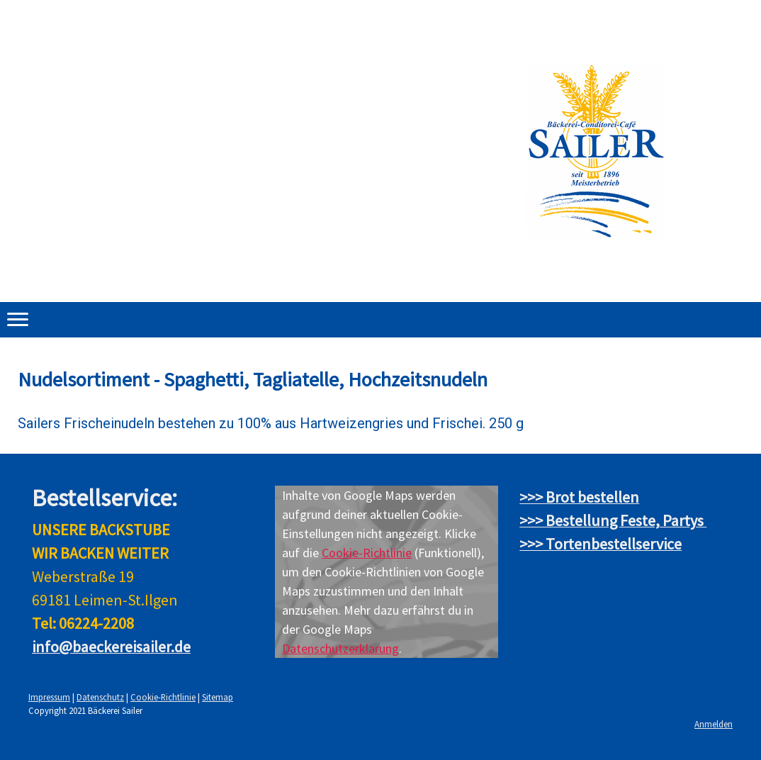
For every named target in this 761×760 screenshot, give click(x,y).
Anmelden (713, 724)
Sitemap (217, 697)
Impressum (49, 697)
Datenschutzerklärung (340, 648)
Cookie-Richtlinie (367, 552)
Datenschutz (100, 697)
